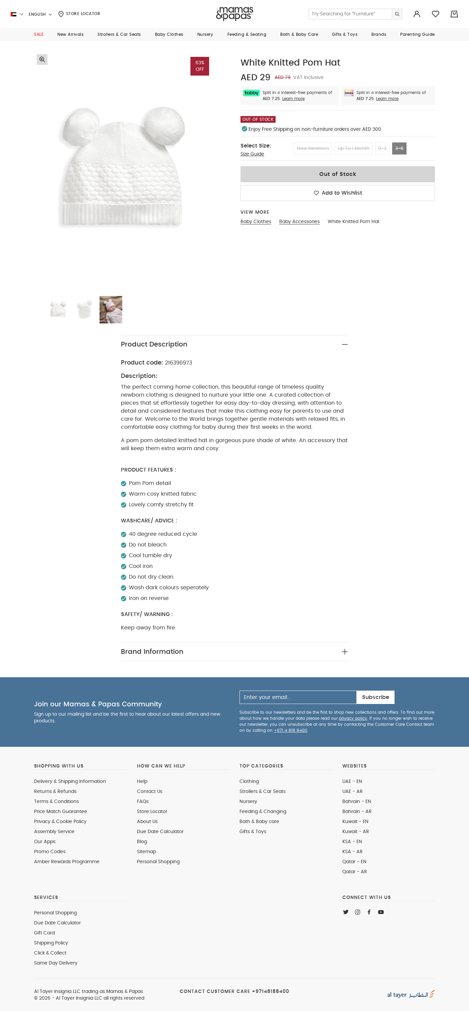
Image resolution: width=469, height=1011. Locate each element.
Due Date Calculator (160, 831)
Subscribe (375, 697)
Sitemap (146, 851)
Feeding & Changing (263, 811)
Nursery (248, 801)
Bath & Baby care (259, 821)
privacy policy (353, 718)
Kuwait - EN (355, 821)
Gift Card (44, 933)
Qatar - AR (354, 872)
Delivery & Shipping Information (70, 781)
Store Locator (79, 14)
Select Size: (256, 145)
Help (142, 781)
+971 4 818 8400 (290, 730)
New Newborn (313, 148)
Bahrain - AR (357, 811)
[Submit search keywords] (397, 14)
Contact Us (149, 791)
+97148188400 (270, 991)
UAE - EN (352, 781)
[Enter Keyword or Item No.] (355, 14)
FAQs (143, 801)
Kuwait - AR (355, 831)
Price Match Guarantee (60, 811)
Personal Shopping (158, 862)
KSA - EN (352, 841)
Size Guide (252, 154)
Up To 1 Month (353, 148)
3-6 (399, 148)
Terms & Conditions (56, 801)
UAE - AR (352, 791)
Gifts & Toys (253, 831)
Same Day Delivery (55, 963)
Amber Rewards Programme (67, 862)
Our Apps (44, 841)
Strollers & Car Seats (263, 791)
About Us (147, 821)
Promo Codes (49, 851)
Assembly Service (54, 831)
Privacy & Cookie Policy (60, 821)
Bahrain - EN (356, 801)
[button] (38, 34)
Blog (142, 841)
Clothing (249, 781)
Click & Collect (50, 953)
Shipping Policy (51, 943)
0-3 (382, 148)
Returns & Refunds (55, 791)
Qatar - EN (354, 862)
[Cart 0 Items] (454, 14)
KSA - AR (352, 851)
